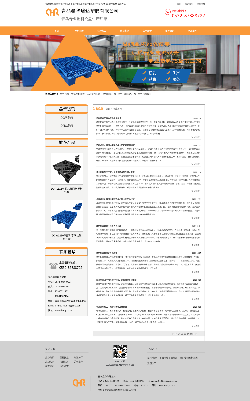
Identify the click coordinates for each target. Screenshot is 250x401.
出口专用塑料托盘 (189, 358)
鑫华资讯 (169, 30)
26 (185, 334)
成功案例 (124, 30)
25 (182, 334)
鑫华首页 (49, 357)
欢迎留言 (189, 4)
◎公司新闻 (66, 117)
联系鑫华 (192, 30)
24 (179, 334)
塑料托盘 (79, 30)
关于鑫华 (147, 30)
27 (188, 334)
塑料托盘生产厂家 (127, 93)
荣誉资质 (64, 362)
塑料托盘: (152, 358)
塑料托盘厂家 (109, 93)
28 (190, 334)
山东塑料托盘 (93, 93)
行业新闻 (117, 108)
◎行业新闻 (66, 125)
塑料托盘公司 (144, 93)
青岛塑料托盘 (78, 93)
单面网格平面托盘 (168, 358)
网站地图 (201, 4)
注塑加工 (101, 30)
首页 (179, 4)
